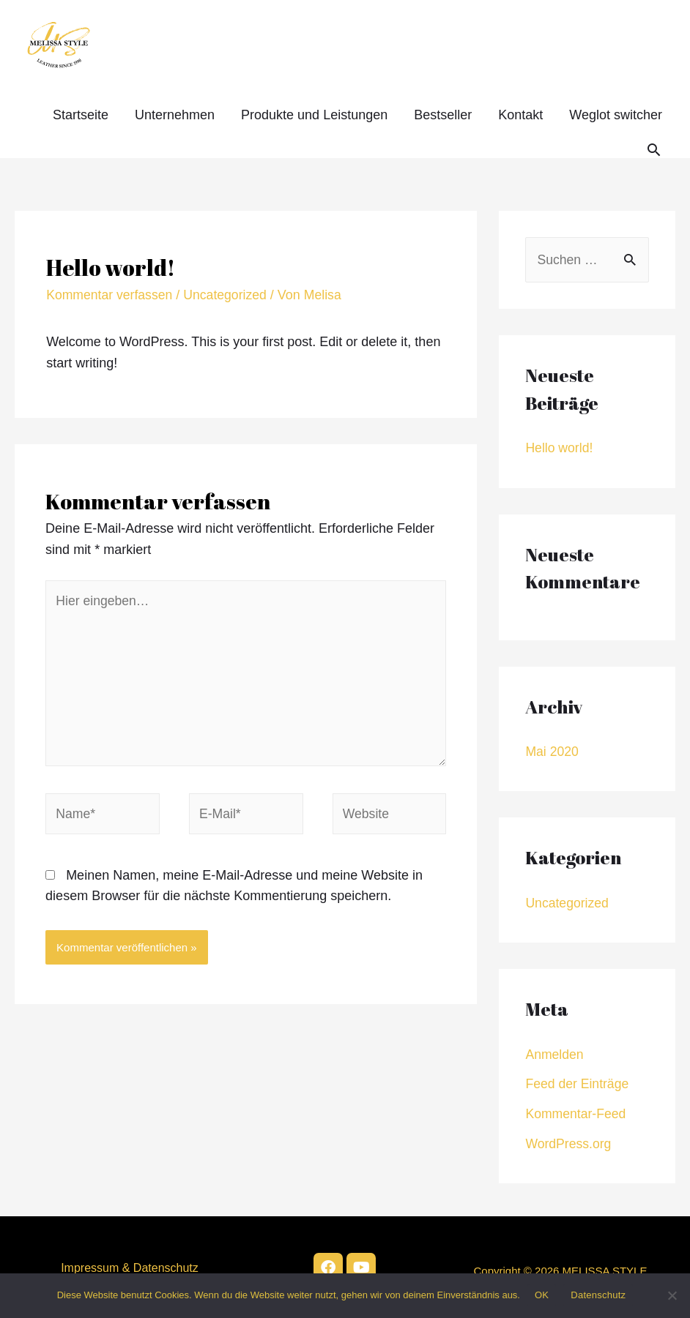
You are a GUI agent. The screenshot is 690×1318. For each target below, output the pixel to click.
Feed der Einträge (578, 1084)
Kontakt (520, 115)
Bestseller (443, 115)
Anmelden (555, 1054)
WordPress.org (569, 1143)
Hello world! (559, 448)
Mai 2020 (552, 752)
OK (542, 1294)
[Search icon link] (653, 149)
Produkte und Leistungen (314, 115)
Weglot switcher (615, 115)
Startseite (80, 115)
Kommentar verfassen (110, 295)
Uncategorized (228, 295)
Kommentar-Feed (576, 1114)
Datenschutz (598, 1294)
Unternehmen (175, 115)
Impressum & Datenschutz (130, 1267)
